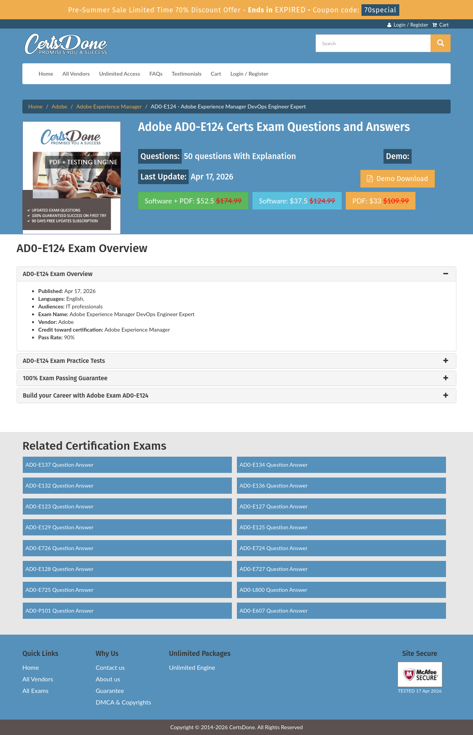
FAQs (155, 73)
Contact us (110, 667)
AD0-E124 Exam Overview (58, 274)
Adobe (59, 106)
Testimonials (186, 73)
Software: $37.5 (297, 200)
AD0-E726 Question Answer (59, 548)
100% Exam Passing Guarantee (65, 378)
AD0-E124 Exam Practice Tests (64, 360)
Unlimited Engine (192, 667)
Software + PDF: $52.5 (193, 200)
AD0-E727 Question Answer (273, 569)
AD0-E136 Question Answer (273, 485)
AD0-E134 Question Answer (273, 464)
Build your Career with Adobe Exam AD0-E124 (86, 395)
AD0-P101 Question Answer (59, 610)
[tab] (236, 274)
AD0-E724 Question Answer (273, 548)
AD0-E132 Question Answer (59, 485)
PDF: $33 (380, 200)
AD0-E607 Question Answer (273, 610)
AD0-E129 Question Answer (59, 527)
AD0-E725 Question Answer (59, 589)
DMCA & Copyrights (123, 702)
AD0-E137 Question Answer (59, 464)
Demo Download (397, 178)
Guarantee (110, 690)
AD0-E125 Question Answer (273, 527)
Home (46, 73)
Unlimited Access (119, 73)
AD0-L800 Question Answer (273, 589)
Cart (440, 25)
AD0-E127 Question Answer (273, 506)
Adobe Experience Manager (109, 106)
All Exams (35, 690)
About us (108, 678)
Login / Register (407, 25)
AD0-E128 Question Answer (59, 569)
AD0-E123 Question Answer (59, 506)
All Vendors (76, 73)
